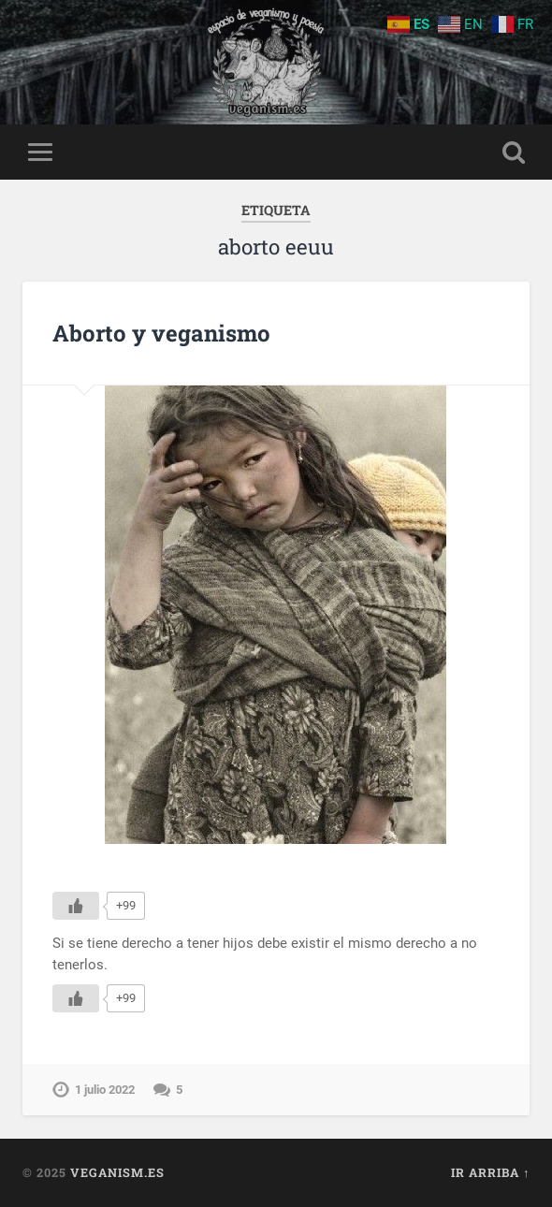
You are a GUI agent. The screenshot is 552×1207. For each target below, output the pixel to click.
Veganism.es (117, 1172)
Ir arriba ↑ (490, 1172)
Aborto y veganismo (161, 333)
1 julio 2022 (105, 1090)
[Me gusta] (75, 906)
